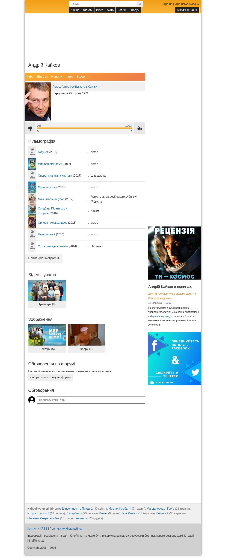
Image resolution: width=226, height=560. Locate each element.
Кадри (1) (86, 349)
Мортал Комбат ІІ (120, 508)
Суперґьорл (74, 513)
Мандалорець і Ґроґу (160, 508)
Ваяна (103, 513)
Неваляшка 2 (46, 234)
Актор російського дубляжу (79, 86)
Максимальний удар (51, 199)
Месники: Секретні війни (43, 518)
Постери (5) (47, 349)
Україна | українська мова (181, 3)
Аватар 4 (82, 518)
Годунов (43, 152)
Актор (56, 86)
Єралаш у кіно (47, 187)
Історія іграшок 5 (38, 513)
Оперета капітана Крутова (55, 175)
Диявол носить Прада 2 (77, 508)
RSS (44, 528)
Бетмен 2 (162, 513)
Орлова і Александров (52, 222)
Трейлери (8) (47, 304)
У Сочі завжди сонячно (53, 246)
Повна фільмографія (43, 258)
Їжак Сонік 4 (130, 513)
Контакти (33, 528)
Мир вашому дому (50, 163)
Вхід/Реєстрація (187, 9)
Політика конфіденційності (67, 528)
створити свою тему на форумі (50, 377)
